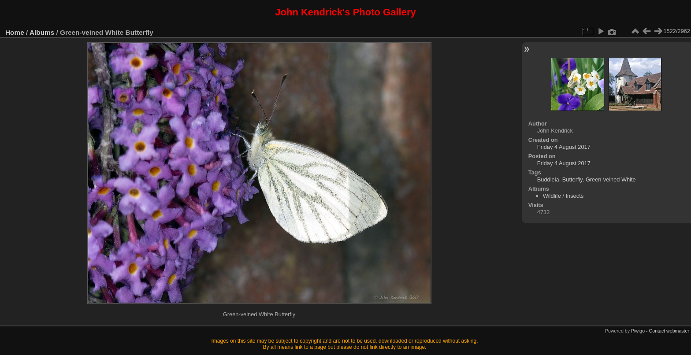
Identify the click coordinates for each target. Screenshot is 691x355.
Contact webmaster (669, 330)
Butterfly (572, 179)
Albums (42, 32)
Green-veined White (611, 179)
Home (14, 32)
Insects (575, 195)
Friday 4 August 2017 (564, 147)
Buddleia (548, 179)
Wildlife (552, 195)
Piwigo (638, 330)
